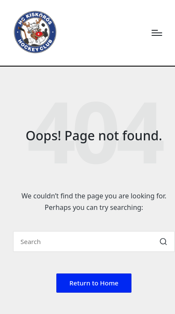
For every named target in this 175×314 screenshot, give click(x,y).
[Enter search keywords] (94, 241)
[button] (163, 241)
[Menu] (157, 33)
